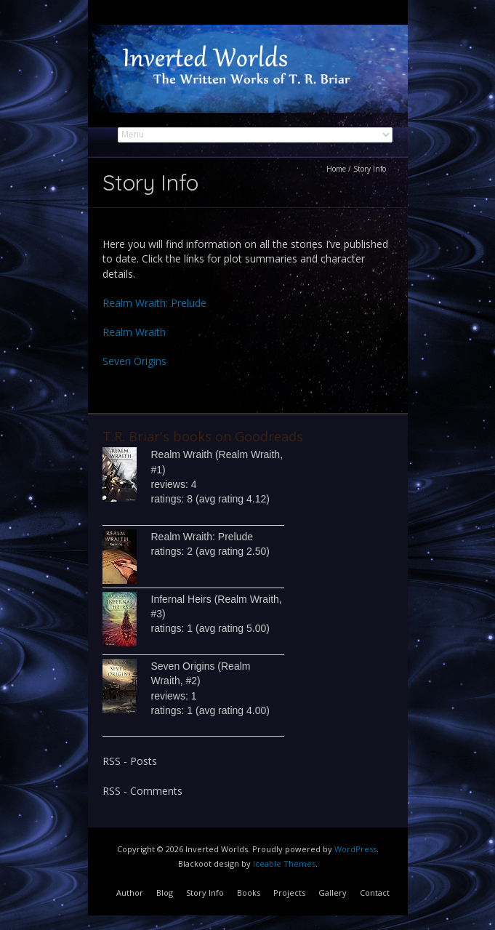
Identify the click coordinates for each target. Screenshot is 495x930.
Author (129, 892)
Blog (164, 892)
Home (336, 169)
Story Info (205, 892)
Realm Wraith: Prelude (154, 303)
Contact (375, 892)
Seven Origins (134, 361)
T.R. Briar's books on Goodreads (202, 436)
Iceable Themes (284, 863)
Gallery (332, 892)
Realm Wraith (134, 332)
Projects (289, 892)
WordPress (355, 848)
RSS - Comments (142, 791)
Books (248, 892)
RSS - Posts (129, 761)
